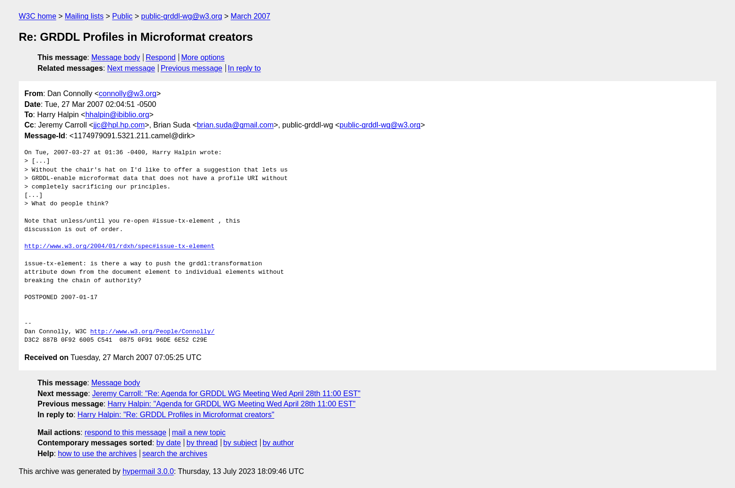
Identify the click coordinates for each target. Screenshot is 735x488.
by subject (240, 443)
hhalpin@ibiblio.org (117, 115)
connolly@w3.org (128, 94)
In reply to (244, 68)
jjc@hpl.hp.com (119, 125)
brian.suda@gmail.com (235, 125)
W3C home (37, 16)
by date (168, 443)
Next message (131, 68)
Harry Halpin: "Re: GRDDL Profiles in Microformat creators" (175, 415)
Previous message (192, 68)
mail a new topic (199, 432)
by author (278, 443)
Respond (161, 57)
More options (203, 57)
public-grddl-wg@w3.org (181, 16)
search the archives (175, 454)
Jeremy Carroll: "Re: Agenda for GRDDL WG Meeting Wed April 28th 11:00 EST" (226, 394)
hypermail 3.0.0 (147, 471)
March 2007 (250, 16)
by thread (202, 443)
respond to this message (125, 432)
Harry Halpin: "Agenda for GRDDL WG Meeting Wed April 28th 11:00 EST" (231, 404)
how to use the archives (97, 454)
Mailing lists (84, 16)
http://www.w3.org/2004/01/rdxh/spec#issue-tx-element (119, 246)
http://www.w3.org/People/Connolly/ (152, 332)
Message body (115, 57)
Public (122, 16)
